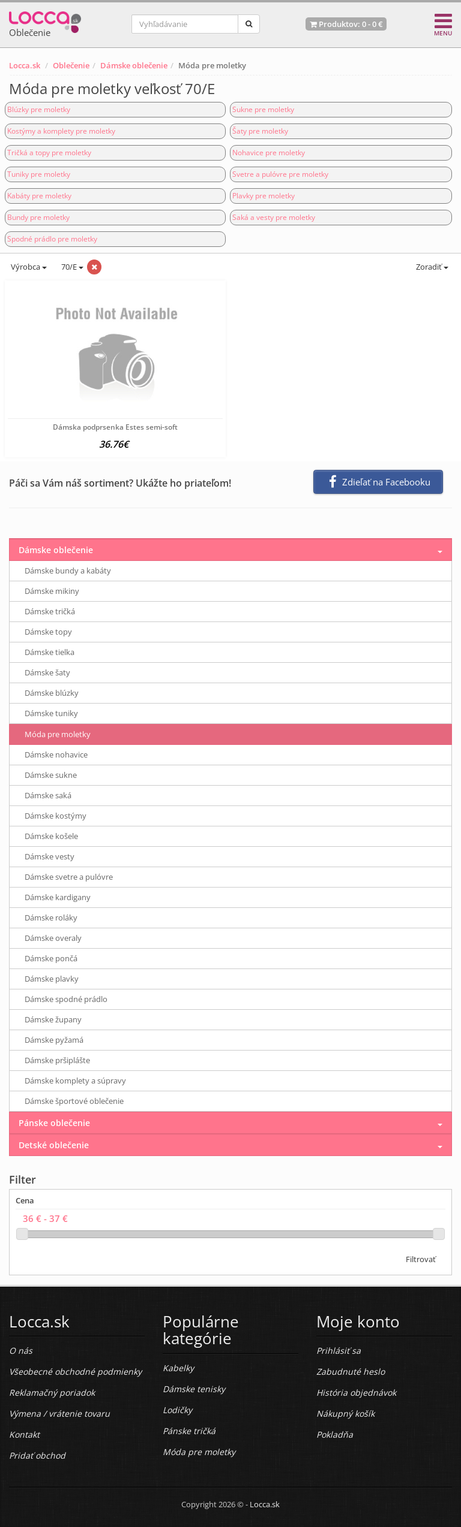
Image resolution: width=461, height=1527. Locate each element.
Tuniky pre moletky (38, 174)
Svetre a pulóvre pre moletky (280, 174)
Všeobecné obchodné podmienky (75, 1371)
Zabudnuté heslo (350, 1371)
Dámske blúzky (52, 692)
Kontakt (24, 1434)
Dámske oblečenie (133, 65)
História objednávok (356, 1392)
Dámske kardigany (58, 897)
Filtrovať (421, 1259)
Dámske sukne (51, 774)
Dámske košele (51, 836)
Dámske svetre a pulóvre (69, 876)
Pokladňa (334, 1434)
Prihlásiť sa (338, 1350)
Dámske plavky (52, 978)
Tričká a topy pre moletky (49, 152)
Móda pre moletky (58, 734)
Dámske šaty (47, 672)
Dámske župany (53, 1019)
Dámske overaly (53, 938)
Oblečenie (71, 65)
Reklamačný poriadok (52, 1392)
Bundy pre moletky (38, 217)
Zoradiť (431, 266)
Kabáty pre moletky (39, 196)
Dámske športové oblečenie (74, 1101)
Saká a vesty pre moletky (273, 217)
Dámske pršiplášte (57, 1060)
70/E (71, 266)
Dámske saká (48, 795)
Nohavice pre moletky (268, 152)
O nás (20, 1350)
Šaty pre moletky (260, 131)
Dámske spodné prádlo (66, 999)
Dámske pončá (51, 958)
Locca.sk (24, 65)
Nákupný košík (345, 1413)
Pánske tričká (189, 1431)
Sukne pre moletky (263, 109)
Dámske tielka (49, 652)
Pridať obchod (37, 1455)
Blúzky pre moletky (38, 109)
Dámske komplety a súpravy (75, 1080)
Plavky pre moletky (263, 196)
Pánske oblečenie (54, 1122)
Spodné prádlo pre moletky (52, 239)
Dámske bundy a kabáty (68, 570)
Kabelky (178, 1368)
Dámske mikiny (52, 591)
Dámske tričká (50, 611)
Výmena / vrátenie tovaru (59, 1413)
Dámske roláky (51, 917)
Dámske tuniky (51, 713)
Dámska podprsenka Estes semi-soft (115, 427)
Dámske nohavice (56, 754)
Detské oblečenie (54, 1145)
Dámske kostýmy (55, 815)
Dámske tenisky (194, 1389)
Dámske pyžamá (54, 1039)
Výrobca (28, 266)
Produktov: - (346, 24)
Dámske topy (48, 631)
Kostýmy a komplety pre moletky (61, 131)
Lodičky (177, 1410)
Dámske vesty (49, 856)
